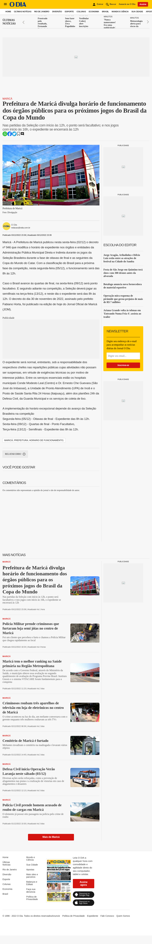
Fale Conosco (107, 916)
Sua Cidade (137, 11)
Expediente (92, 916)
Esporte (69, 11)
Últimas (9, 22)
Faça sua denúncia (30, 890)
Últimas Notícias (22, 11)
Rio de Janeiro (41, 11)
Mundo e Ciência (120, 11)
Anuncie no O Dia (127, 4)
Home (8, 11)
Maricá (7, 98)
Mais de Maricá (50, 837)
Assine (142, 4)
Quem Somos (123, 916)
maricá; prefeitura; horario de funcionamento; (34, 440)
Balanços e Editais (31, 883)
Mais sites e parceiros (32, 875)
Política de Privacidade (32, 897)
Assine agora (83, 883)
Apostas (30, 869)
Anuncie (56, 916)
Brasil (105, 11)
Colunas (81, 11)
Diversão (57, 11)
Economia (94, 11)
